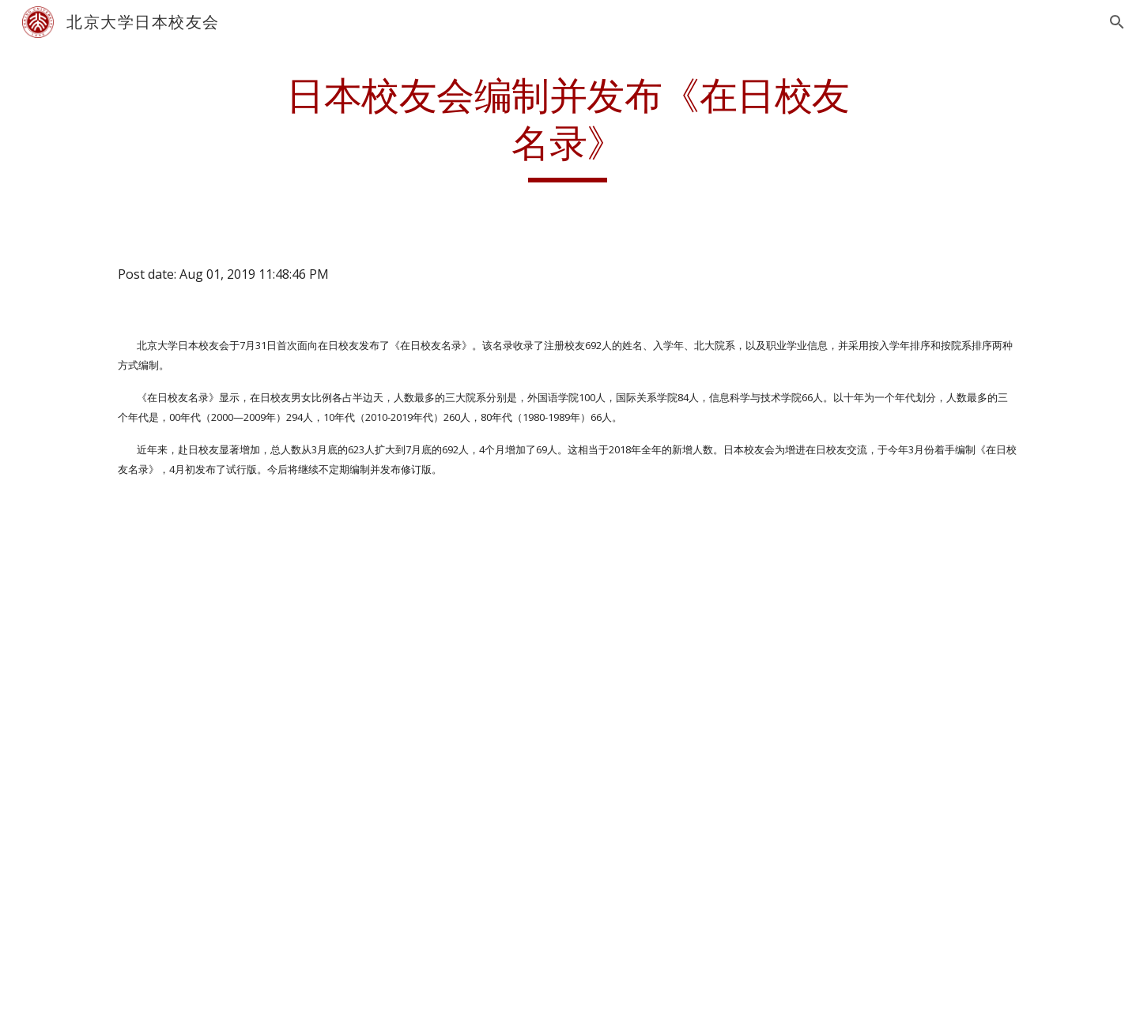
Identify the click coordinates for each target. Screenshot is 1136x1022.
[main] (568, 127)
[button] (1117, 22)
